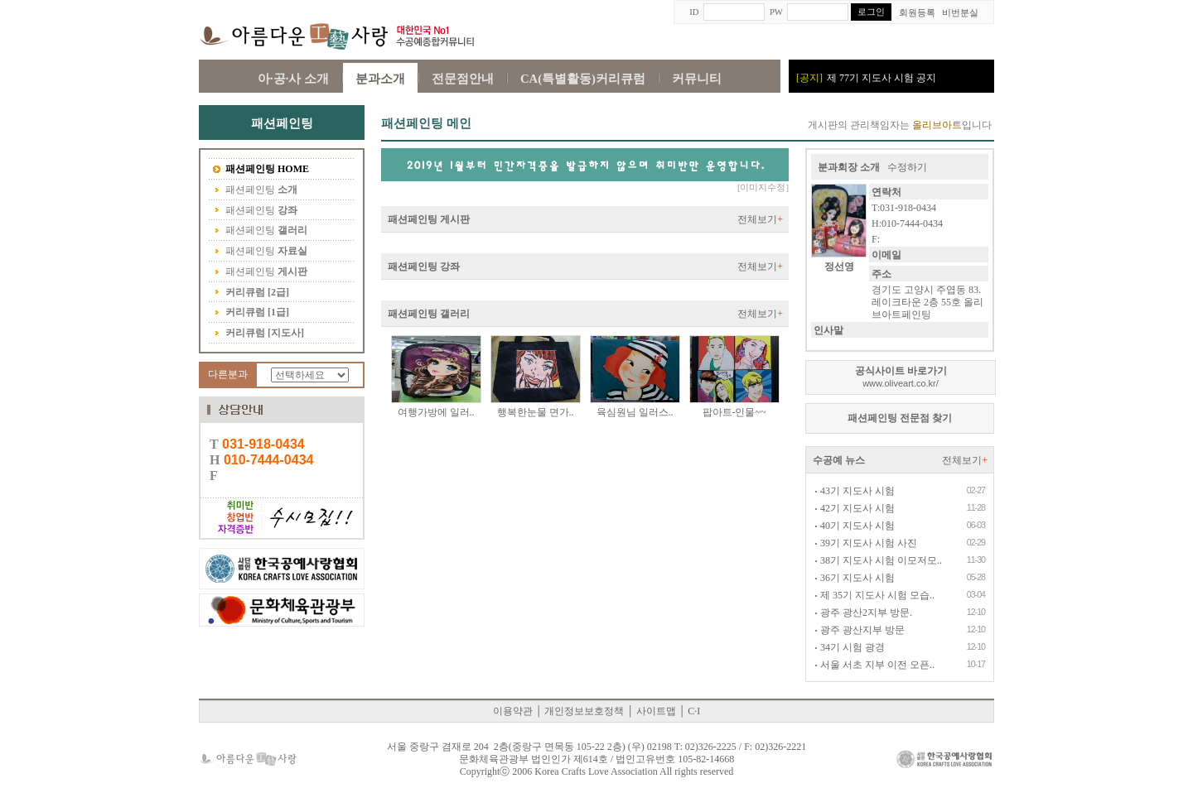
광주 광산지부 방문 (859, 630)
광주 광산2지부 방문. (863, 612)
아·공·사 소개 (293, 78)
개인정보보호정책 (584, 711)
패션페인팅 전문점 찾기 (900, 418)
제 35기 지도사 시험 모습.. (874, 595)
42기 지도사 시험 (854, 508)
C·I (694, 711)
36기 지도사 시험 (854, 578)
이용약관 (513, 711)
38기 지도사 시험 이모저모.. (878, 560)
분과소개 (380, 78)
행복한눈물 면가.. (535, 412)
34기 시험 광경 (849, 647)
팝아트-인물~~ (734, 412)
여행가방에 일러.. (436, 412)
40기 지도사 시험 (854, 525)
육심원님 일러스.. (635, 412)
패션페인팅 (261, 169)
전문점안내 (463, 78)
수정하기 (907, 167)
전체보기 (760, 219)
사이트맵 (656, 711)
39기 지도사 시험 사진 (865, 543)
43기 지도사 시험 (854, 491)
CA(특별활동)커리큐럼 (582, 78)
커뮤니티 (697, 78)
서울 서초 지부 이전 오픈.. (874, 664)
